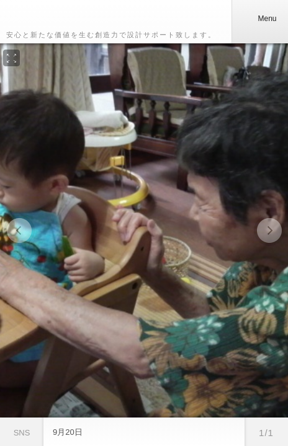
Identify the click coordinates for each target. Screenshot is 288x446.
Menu (259, 18)
